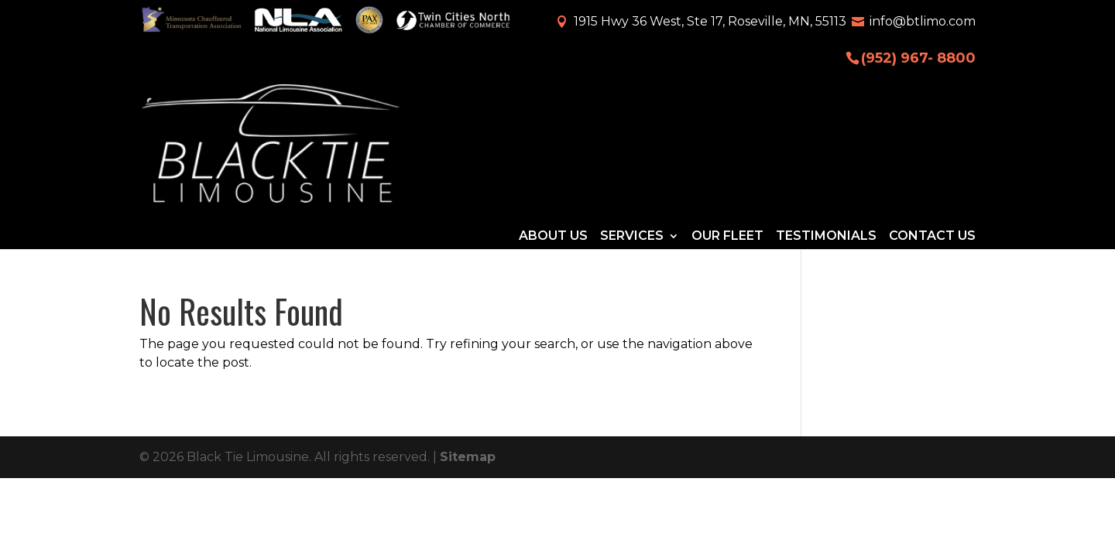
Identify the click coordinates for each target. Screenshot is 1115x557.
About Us (553, 98)
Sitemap (468, 332)
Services (632, 98)
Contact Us (932, 98)
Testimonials (826, 98)
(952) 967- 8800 (918, 57)
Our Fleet (727, 98)
